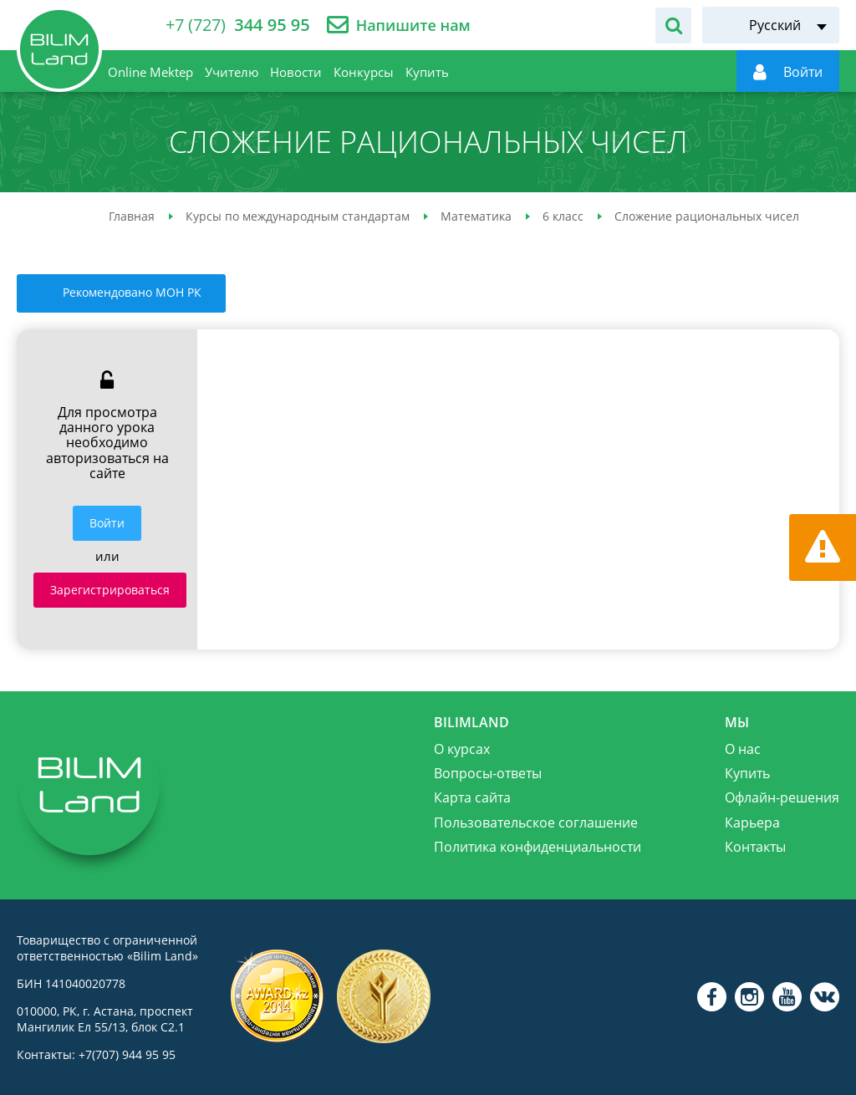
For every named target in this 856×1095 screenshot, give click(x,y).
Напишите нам (413, 25)
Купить (747, 773)
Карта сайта (472, 797)
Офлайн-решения (782, 797)
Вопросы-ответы (488, 773)
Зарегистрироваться (110, 590)
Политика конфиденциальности (537, 847)
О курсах (462, 749)
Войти (107, 523)
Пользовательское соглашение (536, 822)
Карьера (752, 822)
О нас (743, 749)
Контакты (755, 847)
